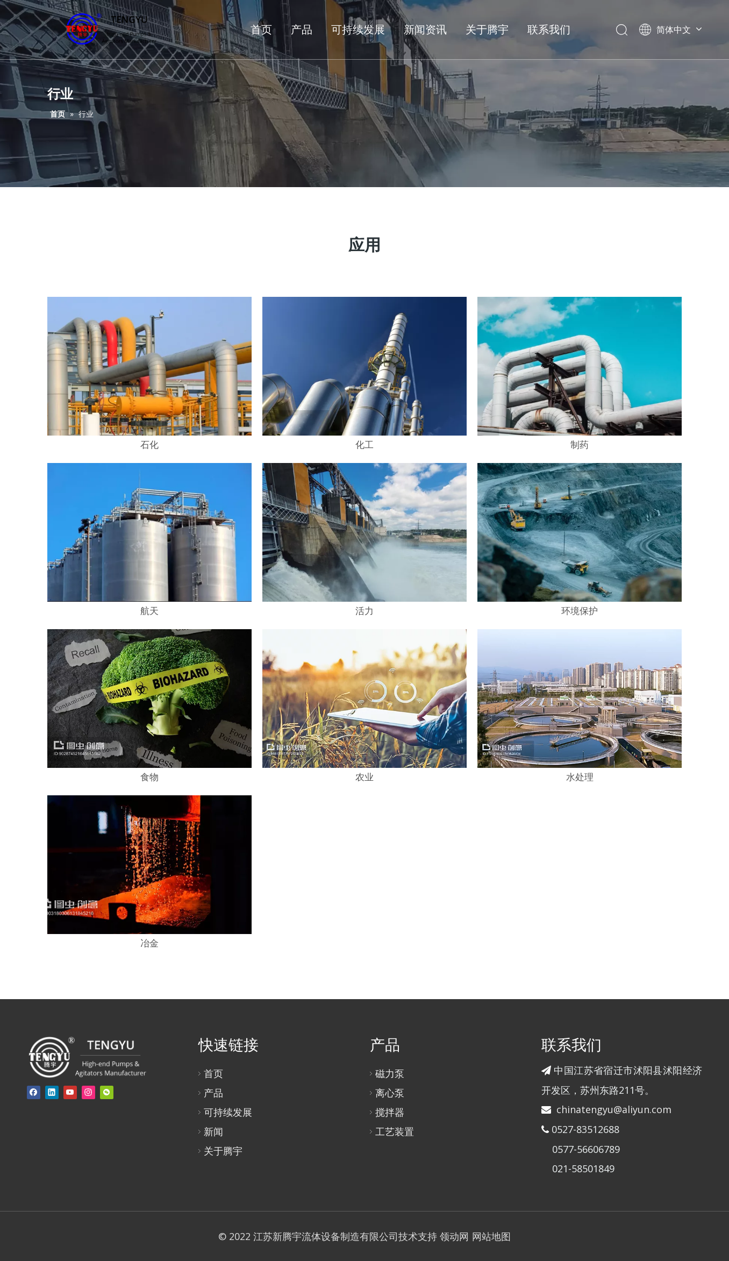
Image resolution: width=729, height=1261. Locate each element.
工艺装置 (394, 1131)
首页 (261, 29)
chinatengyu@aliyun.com (613, 1109)
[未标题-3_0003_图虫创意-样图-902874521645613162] (149, 698)
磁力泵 (389, 1073)
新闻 (213, 1131)
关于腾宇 (487, 29)
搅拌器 (389, 1112)
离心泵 (389, 1092)
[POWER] (364, 366)
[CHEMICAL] (149, 532)
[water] (364, 532)
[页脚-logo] (87, 1057)
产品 (301, 29)
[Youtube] (70, 1092)
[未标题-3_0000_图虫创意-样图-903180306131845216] (149, 864)
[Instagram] (88, 1092)
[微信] (106, 1092)
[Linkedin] (52, 1092)
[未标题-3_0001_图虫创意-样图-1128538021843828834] (579, 698)
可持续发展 (358, 29)
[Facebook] (33, 1092)
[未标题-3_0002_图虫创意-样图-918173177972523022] (364, 698)
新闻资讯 (425, 29)
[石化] (149, 366)
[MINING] (579, 532)
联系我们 (548, 29)
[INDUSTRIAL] (579, 366)
